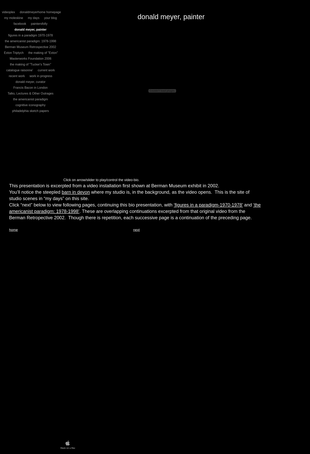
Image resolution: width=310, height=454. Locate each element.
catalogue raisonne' (20, 70)
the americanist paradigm (30, 99)
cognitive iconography (31, 105)
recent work (17, 76)
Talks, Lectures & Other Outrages (30, 93)
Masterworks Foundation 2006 (30, 58)
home (13, 230)
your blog (50, 18)
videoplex (9, 12)
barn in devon (76, 192)
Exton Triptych (13, 52)
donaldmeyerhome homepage (40, 12)
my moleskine (14, 18)
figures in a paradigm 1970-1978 (30, 35)
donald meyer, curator (31, 81)
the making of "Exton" (43, 52)
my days (34, 18)
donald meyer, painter (30, 29)
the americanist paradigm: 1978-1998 (30, 41)
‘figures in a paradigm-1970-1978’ (208, 204)
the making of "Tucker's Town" (30, 64)
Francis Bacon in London (30, 87)
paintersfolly (39, 23)
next (136, 230)
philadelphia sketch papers (30, 111)
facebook (20, 23)
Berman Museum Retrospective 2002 (30, 47)
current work (46, 70)
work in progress (40, 76)
